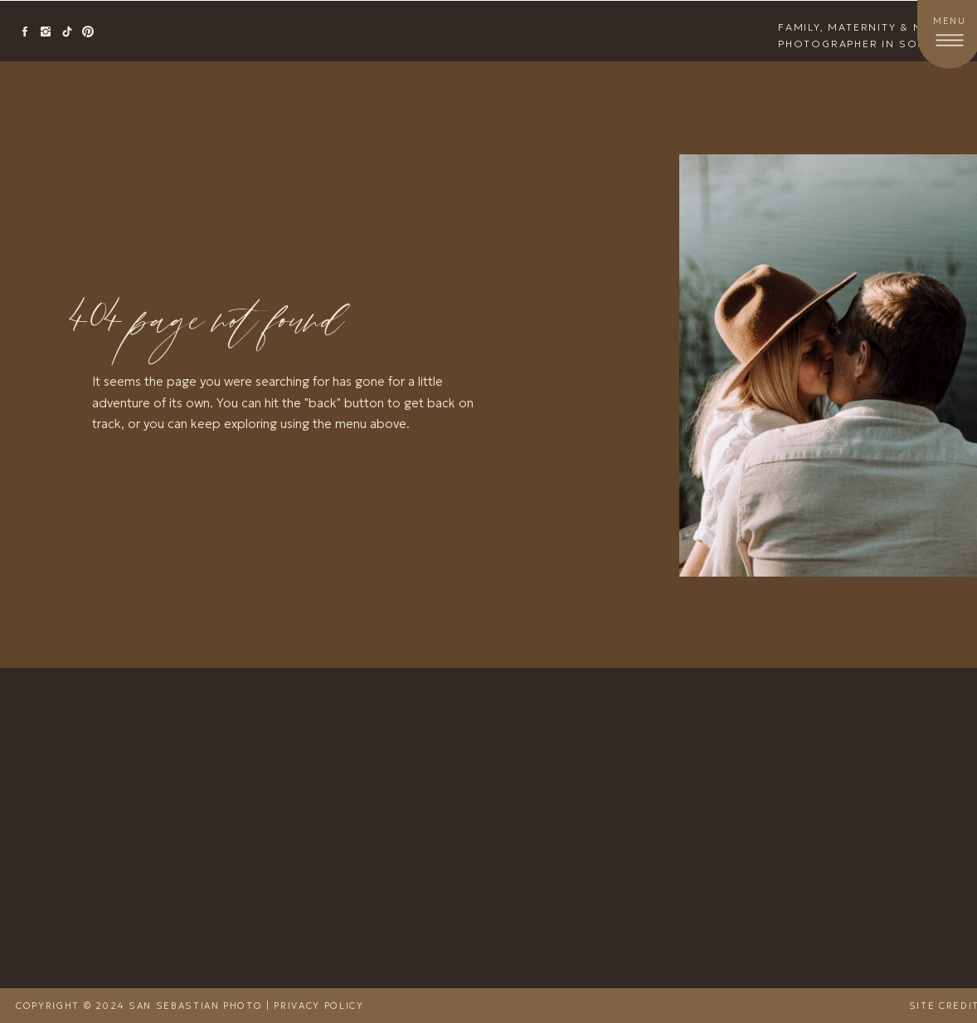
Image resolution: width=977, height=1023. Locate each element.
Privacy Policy (318, 1005)
